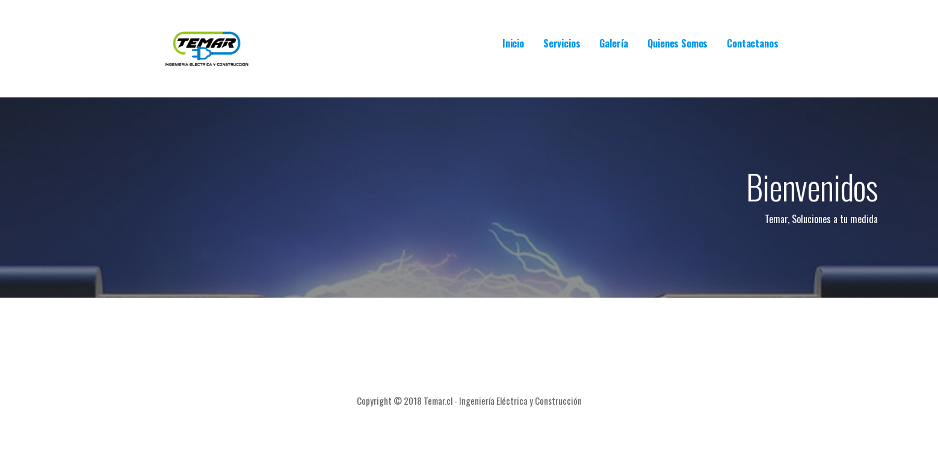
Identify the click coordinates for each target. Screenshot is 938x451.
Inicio (513, 43)
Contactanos (752, 43)
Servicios (562, 43)
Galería (613, 43)
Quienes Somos (677, 43)
